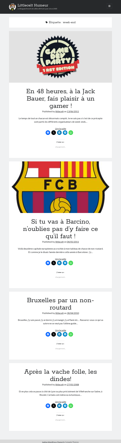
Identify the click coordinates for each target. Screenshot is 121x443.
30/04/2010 (73, 313)
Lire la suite (60, 128)
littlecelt (59, 111)
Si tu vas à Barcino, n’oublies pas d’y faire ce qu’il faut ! (60, 187)
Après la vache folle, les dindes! (60, 375)
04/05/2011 (73, 241)
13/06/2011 (73, 111)
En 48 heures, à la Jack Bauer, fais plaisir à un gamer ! (60, 57)
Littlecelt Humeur (33, 5)
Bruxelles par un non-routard (60, 304)
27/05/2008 (73, 384)
